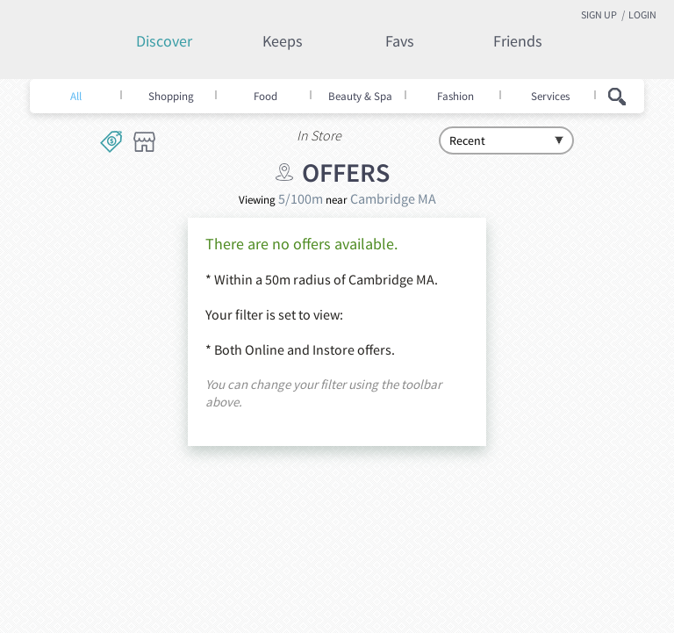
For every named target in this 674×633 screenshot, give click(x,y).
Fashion (455, 97)
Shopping (171, 97)
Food (265, 97)
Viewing (257, 199)
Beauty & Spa (360, 97)
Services (550, 97)
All (76, 97)
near (337, 199)
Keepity (86, 50)
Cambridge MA (393, 198)
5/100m (300, 198)
